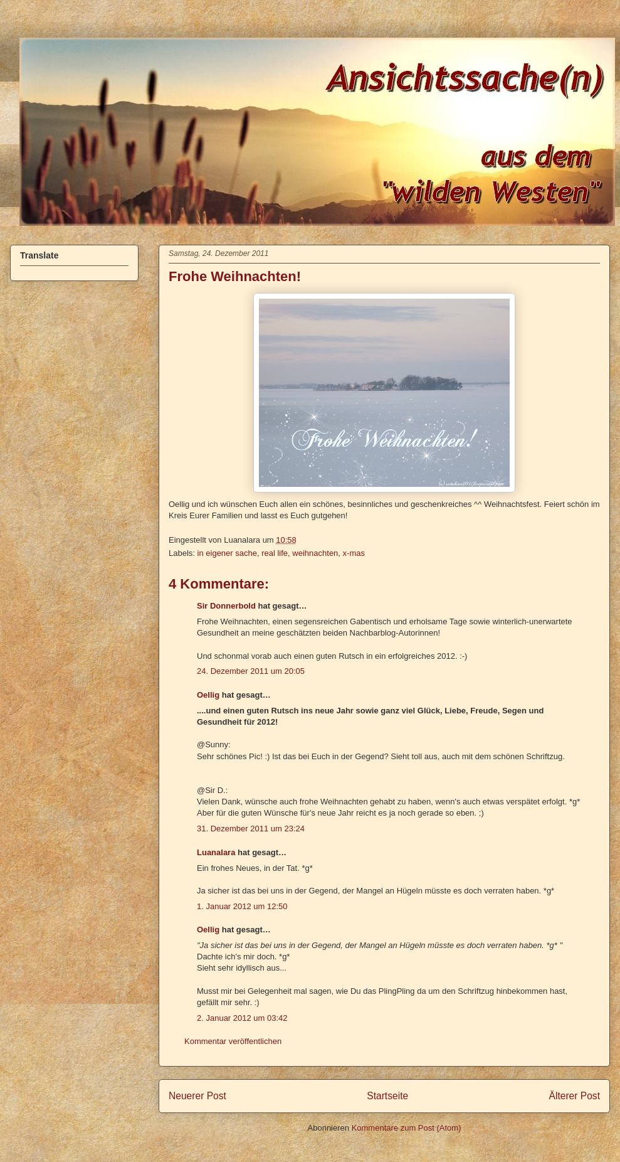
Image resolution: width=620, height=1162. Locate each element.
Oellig (208, 695)
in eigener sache (227, 553)
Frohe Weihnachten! (235, 276)
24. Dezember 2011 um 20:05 (251, 671)
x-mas (354, 553)
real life (274, 553)
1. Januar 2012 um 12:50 (242, 906)
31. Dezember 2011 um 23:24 (251, 828)
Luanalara (216, 852)
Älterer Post (574, 1095)
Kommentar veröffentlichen (232, 1041)
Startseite (387, 1095)
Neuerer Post (197, 1095)
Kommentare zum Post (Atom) (406, 1128)
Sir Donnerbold (226, 605)
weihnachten (315, 553)
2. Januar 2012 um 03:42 (242, 1018)
